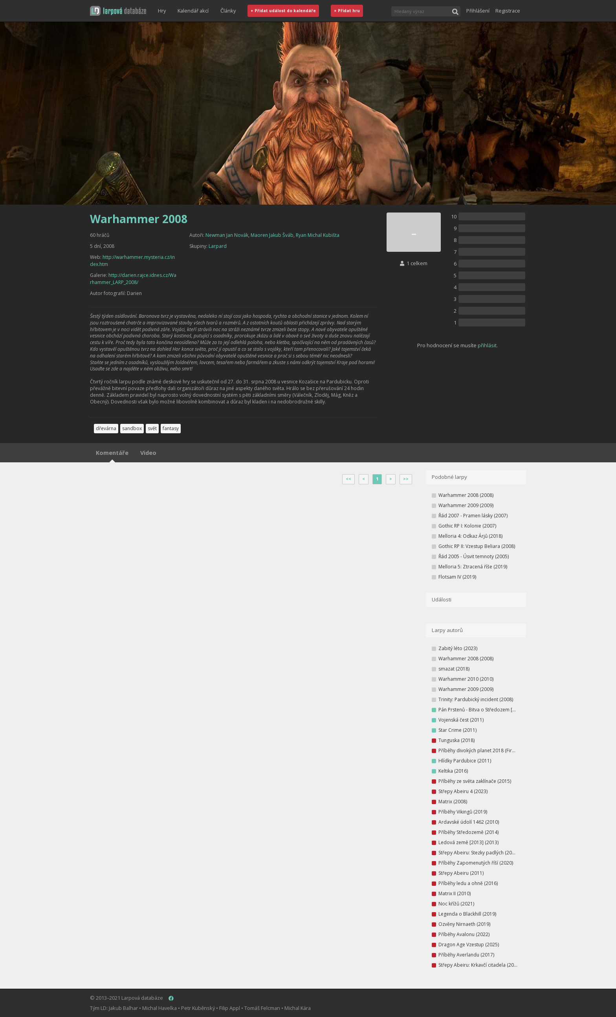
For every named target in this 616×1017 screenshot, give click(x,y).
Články (228, 10)
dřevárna (106, 428)
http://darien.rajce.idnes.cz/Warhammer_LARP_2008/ (133, 279)
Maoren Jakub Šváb (272, 235)
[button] (118, 11)
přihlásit (487, 345)
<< (348, 479)
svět (152, 428)
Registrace (507, 10)
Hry (162, 10)
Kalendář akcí (193, 10)
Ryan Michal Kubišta (317, 235)
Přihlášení (478, 10)
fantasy (171, 428)
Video (148, 452)
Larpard (218, 246)
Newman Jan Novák (226, 235)
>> (406, 479)
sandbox (132, 428)
